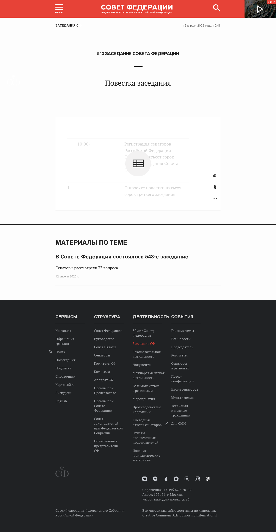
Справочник (65, 376)
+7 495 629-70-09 (177, 490)
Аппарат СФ (104, 380)
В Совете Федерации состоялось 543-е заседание (121, 256)
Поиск (60, 352)
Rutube (197, 479)
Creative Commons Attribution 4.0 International (179, 515)
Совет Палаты (105, 347)
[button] (59, 9)
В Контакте (214, 175)
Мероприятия (144, 399)
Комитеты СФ (105, 363)
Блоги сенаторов (184, 389)
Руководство (104, 339)
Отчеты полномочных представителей (145, 438)
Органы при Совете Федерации (104, 406)
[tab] (214, 189)
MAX (176, 479)
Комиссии (102, 371)
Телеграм (187, 479)
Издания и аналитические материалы (146, 455)
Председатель (182, 347)
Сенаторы (102, 355)
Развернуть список (215, 198)
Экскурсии (63, 393)
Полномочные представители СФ (106, 446)
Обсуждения (65, 360)
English (61, 401)
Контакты (63, 330)
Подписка (63, 368)
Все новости (181, 339)
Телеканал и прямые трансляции (180, 410)
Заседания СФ (68, 25)
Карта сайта (64, 384)
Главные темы (182, 330)
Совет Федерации (108, 330)
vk (144, 479)
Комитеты (179, 355)
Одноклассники (215, 187)
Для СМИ (178, 423)
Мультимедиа (182, 397)
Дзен (155, 479)
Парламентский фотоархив (208, 479)
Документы (142, 365)
